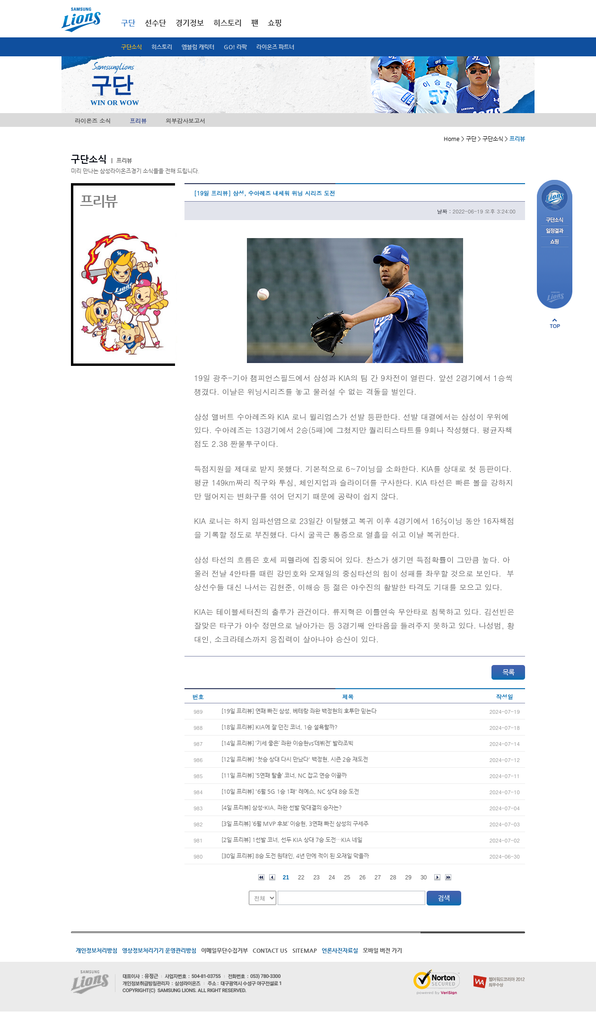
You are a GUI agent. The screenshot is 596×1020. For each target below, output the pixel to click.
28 (393, 877)
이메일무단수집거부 (224, 950)
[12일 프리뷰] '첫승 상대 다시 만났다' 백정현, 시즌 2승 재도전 (294, 759)
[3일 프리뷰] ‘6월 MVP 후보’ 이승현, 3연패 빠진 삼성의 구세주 (294, 823)
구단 (128, 22)
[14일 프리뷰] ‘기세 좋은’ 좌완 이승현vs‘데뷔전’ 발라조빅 (287, 743)
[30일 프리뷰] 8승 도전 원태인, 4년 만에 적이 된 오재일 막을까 (295, 855)
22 (301, 877)
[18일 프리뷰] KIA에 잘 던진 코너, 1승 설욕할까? (279, 727)
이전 (272, 877)
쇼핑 (275, 22)
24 (332, 877)
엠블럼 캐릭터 (198, 47)
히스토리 (161, 47)
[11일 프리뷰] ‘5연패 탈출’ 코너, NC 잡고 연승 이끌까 (284, 775)
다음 (437, 877)
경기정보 (189, 22)
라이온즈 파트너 (275, 47)
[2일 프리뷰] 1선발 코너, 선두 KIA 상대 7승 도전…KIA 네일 (291, 839)
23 (316, 877)
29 (408, 877)
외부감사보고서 (185, 120)
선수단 (155, 22)
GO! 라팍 (235, 47)
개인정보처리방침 (96, 950)
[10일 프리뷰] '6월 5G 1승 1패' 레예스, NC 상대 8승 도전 (290, 791)
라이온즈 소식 (93, 120)
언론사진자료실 (340, 950)
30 (424, 877)
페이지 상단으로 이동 (555, 323)
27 (378, 877)
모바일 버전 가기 (382, 950)
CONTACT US (270, 950)
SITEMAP (304, 950)
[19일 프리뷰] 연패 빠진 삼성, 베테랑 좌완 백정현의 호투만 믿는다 (299, 711)
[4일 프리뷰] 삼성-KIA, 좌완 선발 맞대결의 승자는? (281, 807)
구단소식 (131, 47)
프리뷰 (138, 120)
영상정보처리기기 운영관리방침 (159, 950)
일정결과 (554, 231)
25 (347, 877)
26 (362, 877)
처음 (261, 877)
